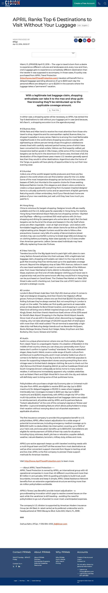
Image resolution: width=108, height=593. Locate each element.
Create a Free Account (85, 565)
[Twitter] (14, 574)
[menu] (3, 3)
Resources (38, 572)
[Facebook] (16, 574)
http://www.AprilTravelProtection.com (39, 97)
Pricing (58, 571)
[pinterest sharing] (89, 40)
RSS (28, 588)
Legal (15, 588)
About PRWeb (39, 565)
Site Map (22, 588)
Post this (54, 130)
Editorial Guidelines (40, 571)
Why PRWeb (60, 565)
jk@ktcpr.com (60, 543)
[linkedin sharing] (85, 40)
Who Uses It (60, 569)
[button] (105, 3)
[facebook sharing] (76, 40)
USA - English (83, 25)
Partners (37, 567)
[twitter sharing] (80, 41)
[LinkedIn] (19, 574)
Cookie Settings (36, 588)
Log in (79, 567)
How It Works (60, 567)
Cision (89, 588)
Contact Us (17, 571)
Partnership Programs (42, 569)
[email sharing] (93, 40)
